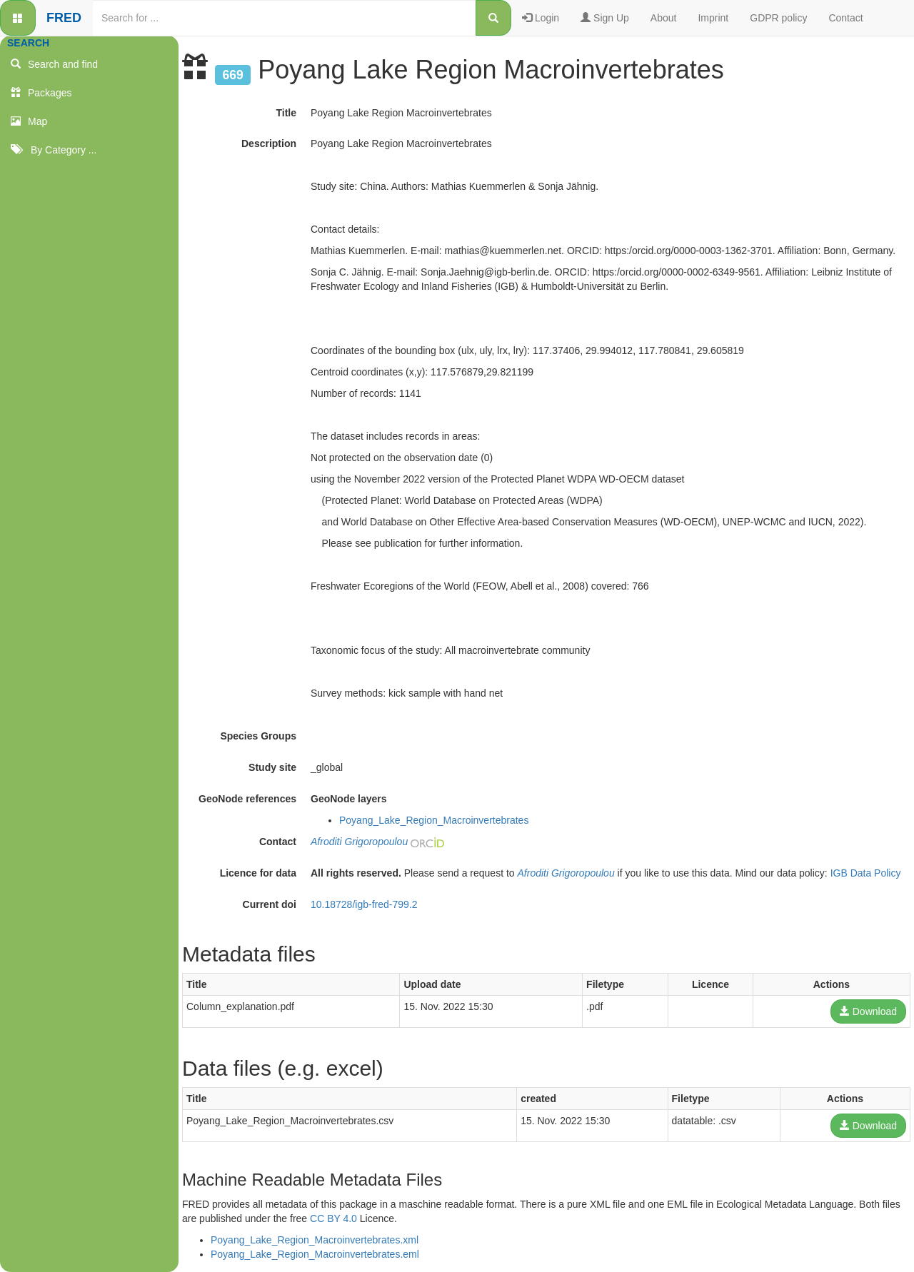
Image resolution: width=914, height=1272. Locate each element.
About (664, 18)
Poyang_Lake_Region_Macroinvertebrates (433, 820)
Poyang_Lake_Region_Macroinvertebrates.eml (315, 1254)
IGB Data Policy (865, 873)
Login (540, 18)
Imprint (713, 18)
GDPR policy (778, 18)
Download (868, 1011)
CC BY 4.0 (333, 1218)
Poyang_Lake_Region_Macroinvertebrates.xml (314, 1240)
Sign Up (605, 18)
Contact (845, 18)
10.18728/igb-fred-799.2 (364, 904)
